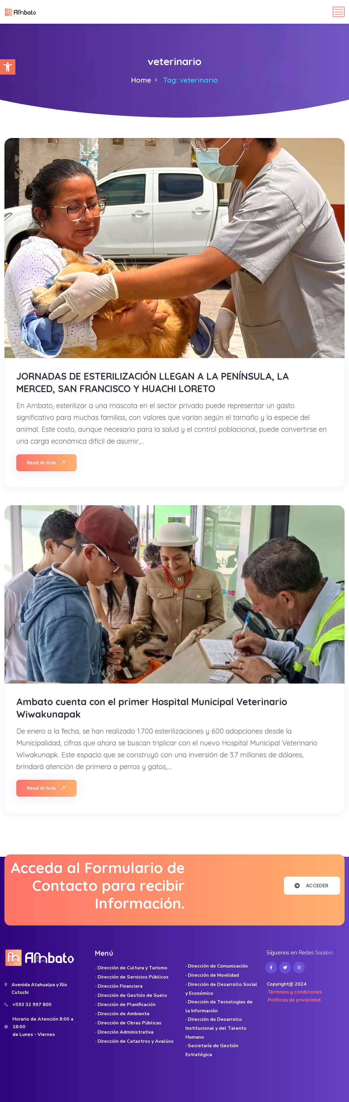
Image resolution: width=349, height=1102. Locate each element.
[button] (7, 67)
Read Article (46, 463)
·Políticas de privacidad (294, 1000)
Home (141, 80)
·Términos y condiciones (294, 992)
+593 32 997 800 (31, 1004)
